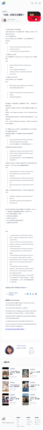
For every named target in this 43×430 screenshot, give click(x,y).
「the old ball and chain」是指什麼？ (15, 386)
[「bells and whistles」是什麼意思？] (5, 400)
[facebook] (27, 294)
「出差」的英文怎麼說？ (13, 15)
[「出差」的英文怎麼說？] (34, 17)
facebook (32, 352)
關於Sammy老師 (20, 426)
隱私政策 (28, 420)
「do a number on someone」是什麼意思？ (15, 373)
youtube (31, 350)
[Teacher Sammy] (5, 20)
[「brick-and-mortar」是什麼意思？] (25, 400)
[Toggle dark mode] (32, 3)
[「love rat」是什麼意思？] (25, 374)
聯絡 (18, 422)
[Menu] (39, 3)
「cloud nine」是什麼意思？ (34, 386)
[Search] (35, 3)
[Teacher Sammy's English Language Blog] (16, 3)
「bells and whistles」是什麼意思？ (14, 399)
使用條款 (28, 424)
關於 (18, 420)
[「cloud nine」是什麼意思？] (25, 386)
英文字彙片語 (5, 11)
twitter (31, 354)
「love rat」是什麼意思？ (35, 373)
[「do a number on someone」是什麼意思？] (5, 374)
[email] (36, 294)
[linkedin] (33, 294)
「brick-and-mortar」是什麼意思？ (35, 399)
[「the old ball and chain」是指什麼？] (5, 386)
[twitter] (30, 294)
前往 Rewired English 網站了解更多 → (16, 329)
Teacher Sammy (21, 346)
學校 (18, 424)
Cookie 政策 (29, 422)
